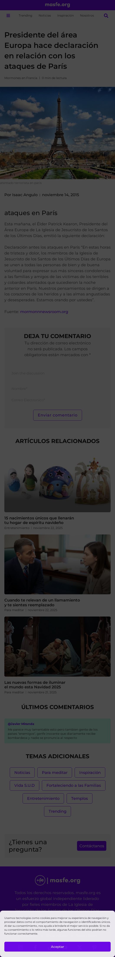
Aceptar (57, 947)
